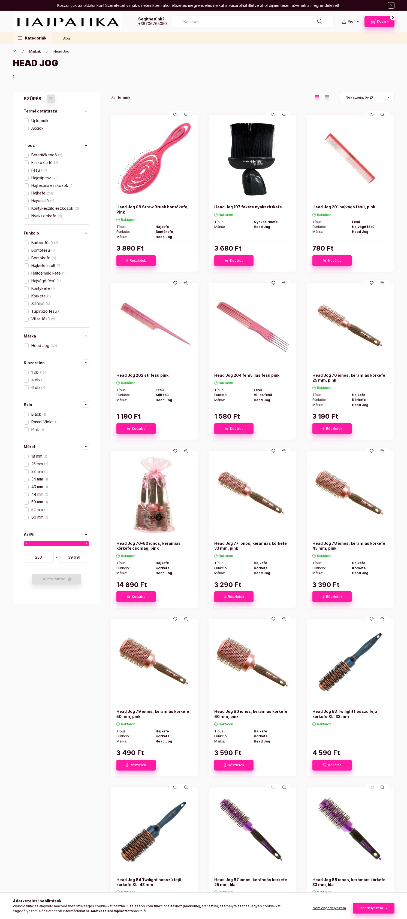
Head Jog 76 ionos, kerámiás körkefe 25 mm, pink (348, 377)
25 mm (39, 463)
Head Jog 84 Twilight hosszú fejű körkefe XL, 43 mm (148, 882)
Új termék (40, 120)
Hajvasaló (42, 200)
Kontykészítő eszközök (55, 208)
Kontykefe (43, 288)
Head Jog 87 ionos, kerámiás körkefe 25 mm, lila (250, 882)
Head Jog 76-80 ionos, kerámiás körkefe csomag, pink (148, 545)
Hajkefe (42, 193)
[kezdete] (39, 557)
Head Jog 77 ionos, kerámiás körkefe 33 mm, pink (250, 545)
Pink (37, 429)
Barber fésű (44, 242)
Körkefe (42, 296)
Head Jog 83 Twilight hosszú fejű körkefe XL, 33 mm (344, 714)
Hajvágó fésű (46, 280)
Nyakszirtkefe (46, 216)
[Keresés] (320, 21)
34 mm (39, 479)
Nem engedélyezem (329, 908)
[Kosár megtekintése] (379, 21)
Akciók (37, 128)
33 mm (39, 471)
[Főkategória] (15, 51)
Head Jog (44, 345)
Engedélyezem (370, 908)
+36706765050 (152, 23)
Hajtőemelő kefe (48, 273)
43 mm (39, 486)
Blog (66, 38)
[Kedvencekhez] (175, 114)
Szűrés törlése (53, 579)
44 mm (39, 494)
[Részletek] (136, 260)
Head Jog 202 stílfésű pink (142, 375)
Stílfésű (40, 303)
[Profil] (350, 21)
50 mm (39, 502)
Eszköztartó (44, 162)
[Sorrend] (367, 97)
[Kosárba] (234, 260)
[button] (32, 38)
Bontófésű (43, 250)
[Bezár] (391, 5)
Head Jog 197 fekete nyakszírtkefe (248, 207)
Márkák (35, 51)
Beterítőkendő (46, 155)
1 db (38, 372)
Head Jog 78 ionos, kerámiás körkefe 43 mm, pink (348, 545)
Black (38, 414)
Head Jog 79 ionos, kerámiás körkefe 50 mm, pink (152, 714)
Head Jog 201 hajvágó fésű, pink (343, 207)
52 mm (39, 509)
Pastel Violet (45, 421)
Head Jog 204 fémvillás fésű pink (246, 375)
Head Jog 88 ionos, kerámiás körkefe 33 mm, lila (348, 882)
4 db (38, 380)
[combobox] (252, 21)
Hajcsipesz (44, 177)
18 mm (39, 456)
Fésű (39, 170)
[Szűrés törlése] (51, 99)
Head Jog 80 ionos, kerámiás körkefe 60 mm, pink (250, 714)
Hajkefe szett (45, 265)
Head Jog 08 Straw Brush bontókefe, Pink (152, 209)
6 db (38, 387)
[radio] (327, 97)
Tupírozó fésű (46, 311)
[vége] (74, 557)
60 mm (39, 517)
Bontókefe (43, 257)
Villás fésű (43, 319)
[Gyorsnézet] (186, 114)
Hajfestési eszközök (52, 185)
